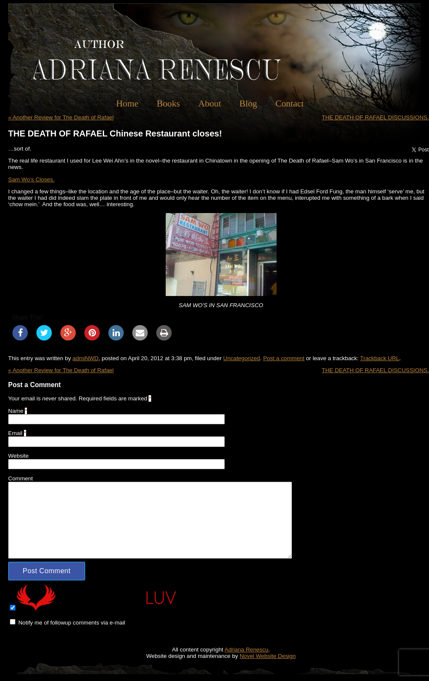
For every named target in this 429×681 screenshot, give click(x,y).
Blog (248, 103)
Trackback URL (379, 358)
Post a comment (283, 358)
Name (16, 411)
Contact (289, 103)
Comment (20, 478)
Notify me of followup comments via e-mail (71, 622)
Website (18, 456)
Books (168, 103)
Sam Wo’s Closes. (31, 179)
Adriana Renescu (246, 649)
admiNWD (85, 358)
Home (127, 103)
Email (15, 433)
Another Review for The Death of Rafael (60, 117)
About (209, 103)
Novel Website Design (268, 656)
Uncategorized (241, 358)
